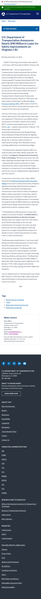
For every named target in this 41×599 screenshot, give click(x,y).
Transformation (7, 538)
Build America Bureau (14, 308)
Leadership (5, 423)
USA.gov (4, 549)
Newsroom (11, 21)
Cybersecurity (6, 530)
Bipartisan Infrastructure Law (17, 305)
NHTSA (4, 480)
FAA (3, 451)
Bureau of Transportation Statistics (14, 511)
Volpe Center (6, 515)
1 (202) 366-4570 (14, 334)
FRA (3, 463)
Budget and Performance (10, 562)
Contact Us (5, 440)
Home (4, 21)
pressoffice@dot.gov (15, 332)
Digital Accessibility (8, 587)
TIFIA (8, 302)
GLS (3, 472)
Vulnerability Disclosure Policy (12, 583)
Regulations (6, 427)
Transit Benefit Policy (9, 432)
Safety (4, 534)
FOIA (3, 558)
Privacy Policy (6, 554)
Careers (4, 436)
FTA (3, 468)
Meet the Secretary (8, 406)
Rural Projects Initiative (15, 300)
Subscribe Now (11, 393)
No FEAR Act (6, 566)
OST (3, 489)
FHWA (4, 455)
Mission (4, 410)
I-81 (9, 127)
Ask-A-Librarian (8, 519)
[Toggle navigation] (37, 13)
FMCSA (4, 459)
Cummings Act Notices (9, 570)
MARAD (4, 476)
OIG (3, 485)
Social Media (6, 419)
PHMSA (4, 493)
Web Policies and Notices (10, 579)
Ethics (4, 575)
